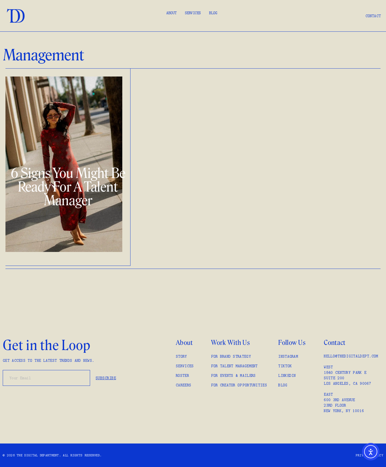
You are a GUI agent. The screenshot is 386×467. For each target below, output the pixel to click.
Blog (213, 13)
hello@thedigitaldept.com (351, 356)
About (171, 13)
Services (193, 13)
